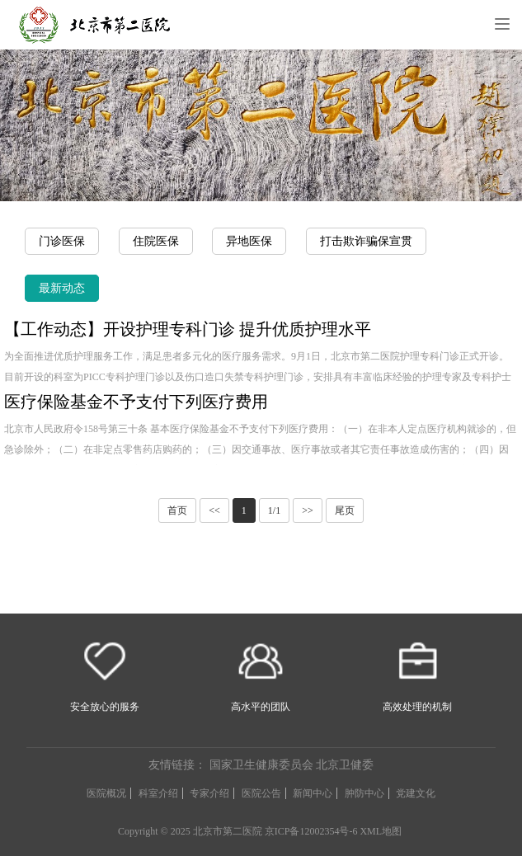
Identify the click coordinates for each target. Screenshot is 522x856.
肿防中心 (364, 793)
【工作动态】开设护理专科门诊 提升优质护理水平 (187, 329)
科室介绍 (158, 793)
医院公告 (261, 793)
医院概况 (106, 793)
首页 (177, 510)
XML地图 (381, 831)
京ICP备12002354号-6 (311, 831)
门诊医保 (62, 241)
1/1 (274, 510)
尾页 (345, 510)
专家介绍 (209, 793)
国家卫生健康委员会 (261, 765)
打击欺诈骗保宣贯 (366, 241)
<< (214, 510)
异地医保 (249, 241)
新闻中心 (312, 793)
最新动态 (62, 288)
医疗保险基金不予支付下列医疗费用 (136, 402)
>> (307, 510)
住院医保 (156, 241)
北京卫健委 (345, 765)
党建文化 (415, 793)
